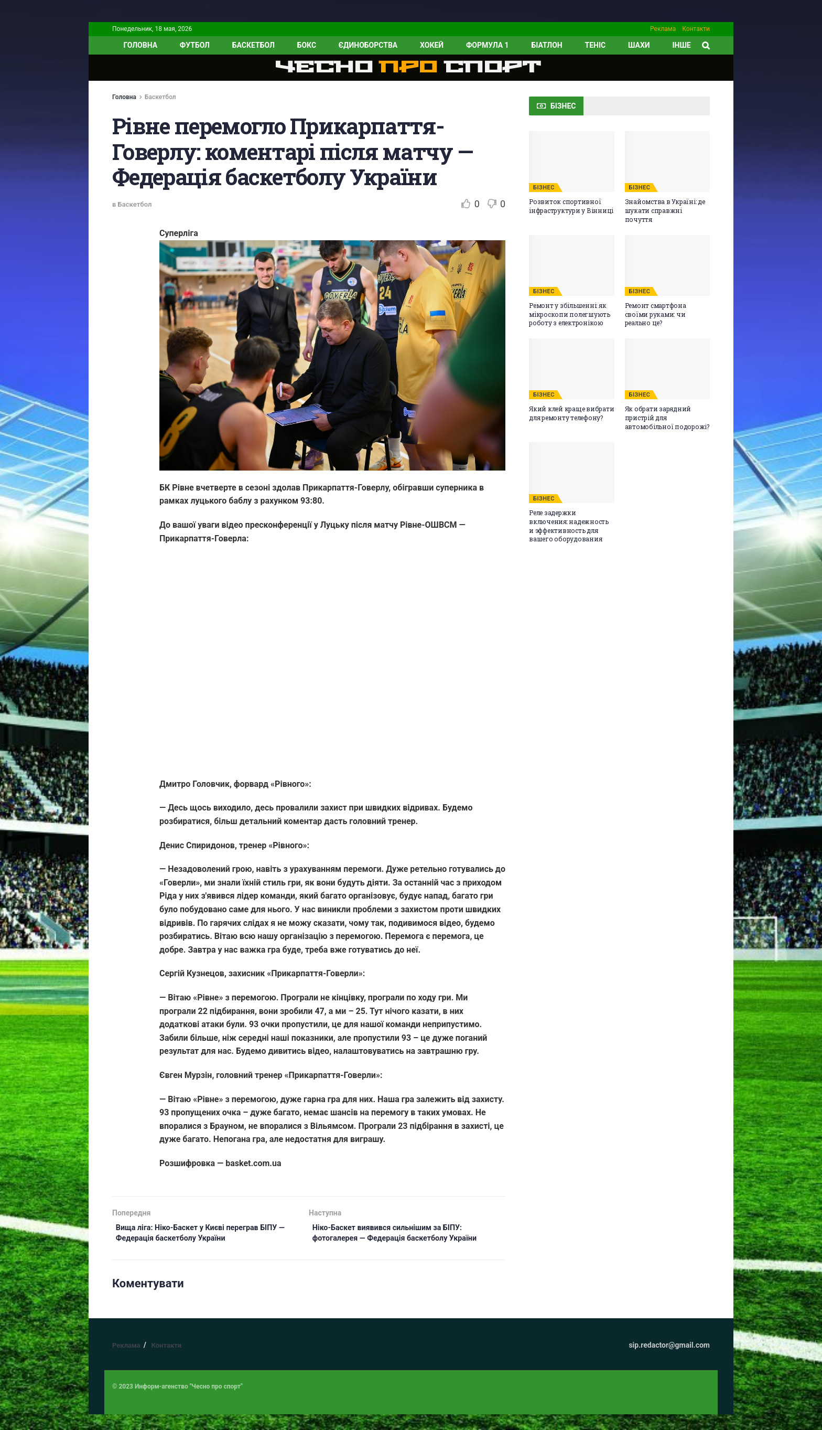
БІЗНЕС (544, 187)
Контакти (696, 29)
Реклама (663, 29)
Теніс (595, 45)
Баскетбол (253, 45)
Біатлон (546, 45)
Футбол (195, 45)
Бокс (306, 45)
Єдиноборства (368, 45)
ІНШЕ (681, 45)
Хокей (432, 45)
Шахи (639, 45)
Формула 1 (487, 45)
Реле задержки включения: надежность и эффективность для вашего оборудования (569, 525)
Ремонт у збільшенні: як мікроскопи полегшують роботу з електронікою (569, 314)
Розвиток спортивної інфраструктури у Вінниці (571, 206)
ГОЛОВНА (140, 45)
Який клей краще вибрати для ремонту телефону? (571, 413)
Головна (124, 97)
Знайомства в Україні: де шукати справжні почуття (665, 210)
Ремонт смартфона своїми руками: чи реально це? (655, 314)
